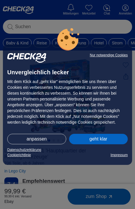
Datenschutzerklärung (24, 150)
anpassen (37, 138)
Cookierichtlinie (19, 155)
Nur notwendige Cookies (109, 55)
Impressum (119, 155)
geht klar (98, 138)
